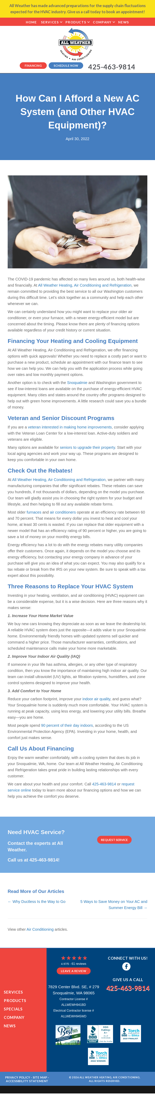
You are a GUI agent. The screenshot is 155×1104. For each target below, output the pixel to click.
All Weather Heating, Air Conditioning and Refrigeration (85, 285)
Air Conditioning (40, 929)
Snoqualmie (77, 383)
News (123, 22)
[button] (61, 22)
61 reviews (79, 963)
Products (76, 22)
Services (50, 22)
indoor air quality (96, 699)
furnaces (34, 512)
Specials (13, 1011)
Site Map (40, 1082)
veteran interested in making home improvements (70, 427)
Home (31, 22)
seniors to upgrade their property (87, 447)
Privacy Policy (17, 1082)
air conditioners (63, 512)
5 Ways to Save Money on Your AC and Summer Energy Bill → (113, 904)
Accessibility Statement (27, 1086)
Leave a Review (73, 971)
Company (102, 22)
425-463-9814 (104, 784)
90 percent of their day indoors (67, 725)
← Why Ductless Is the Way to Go (37, 901)
